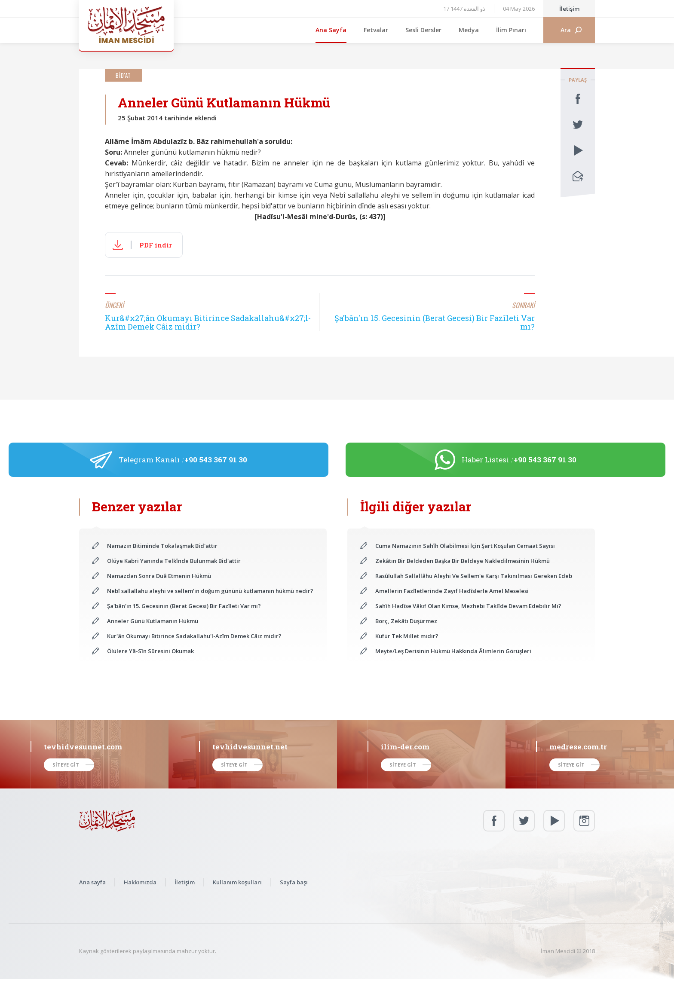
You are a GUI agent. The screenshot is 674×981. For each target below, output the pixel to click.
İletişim (569, 8)
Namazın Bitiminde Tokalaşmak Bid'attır (162, 546)
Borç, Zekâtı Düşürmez (406, 621)
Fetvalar (376, 30)
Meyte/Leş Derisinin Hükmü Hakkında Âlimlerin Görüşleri (453, 651)
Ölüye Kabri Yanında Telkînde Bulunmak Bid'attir (174, 561)
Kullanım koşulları (237, 882)
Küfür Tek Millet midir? (406, 636)
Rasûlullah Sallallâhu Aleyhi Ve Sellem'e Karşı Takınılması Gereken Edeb (473, 576)
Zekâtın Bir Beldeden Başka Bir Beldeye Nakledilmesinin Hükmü (462, 561)
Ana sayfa (92, 882)
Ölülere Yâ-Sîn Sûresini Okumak (150, 651)
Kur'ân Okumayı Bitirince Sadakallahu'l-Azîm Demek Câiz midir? (194, 636)
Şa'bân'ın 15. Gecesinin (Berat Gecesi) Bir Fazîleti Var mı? (184, 606)
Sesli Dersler (423, 30)
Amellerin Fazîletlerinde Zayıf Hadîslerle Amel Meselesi (452, 591)
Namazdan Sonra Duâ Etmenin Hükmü (159, 576)
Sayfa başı (294, 882)
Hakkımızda (140, 882)
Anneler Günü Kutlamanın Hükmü (152, 621)
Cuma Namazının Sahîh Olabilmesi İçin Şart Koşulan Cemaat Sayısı (465, 546)
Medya (469, 30)
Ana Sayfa (331, 30)
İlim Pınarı (511, 30)
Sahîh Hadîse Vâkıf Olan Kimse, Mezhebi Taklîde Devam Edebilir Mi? (468, 606)
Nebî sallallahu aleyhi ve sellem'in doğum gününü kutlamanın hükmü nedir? (210, 591)
